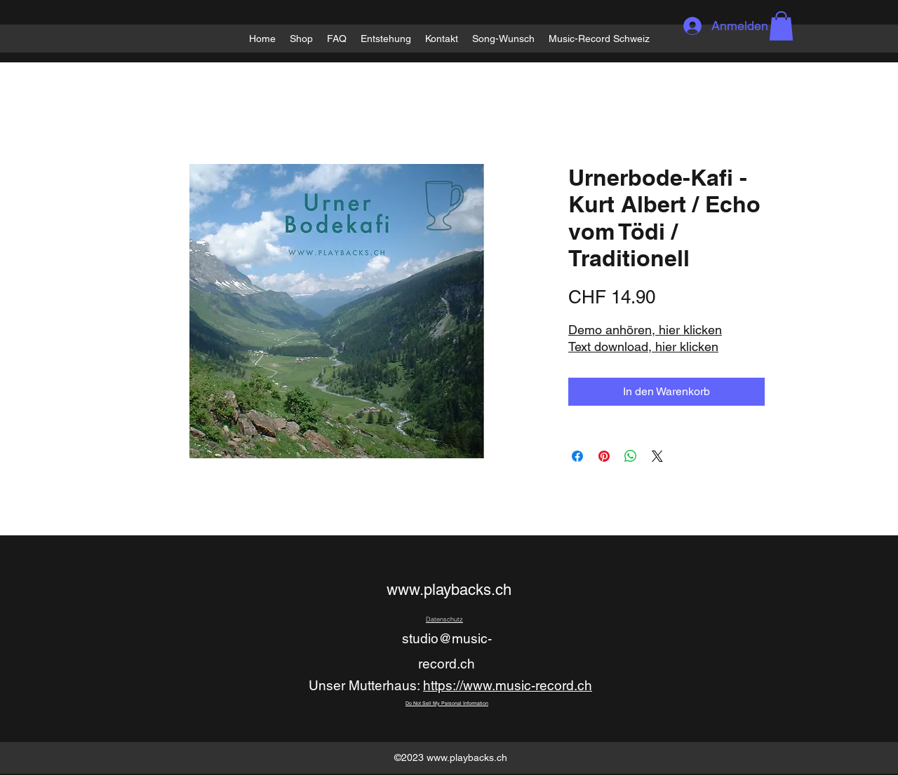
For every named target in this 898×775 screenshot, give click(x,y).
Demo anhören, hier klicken (645, 329)
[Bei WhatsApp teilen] (630, 456)
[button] (781, 26)
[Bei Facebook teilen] (577, 456)
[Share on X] (657, 456)
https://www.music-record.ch (507, 685)
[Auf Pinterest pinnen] (604, 456)
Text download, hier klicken (643, 346)
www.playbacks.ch (449, 589)
